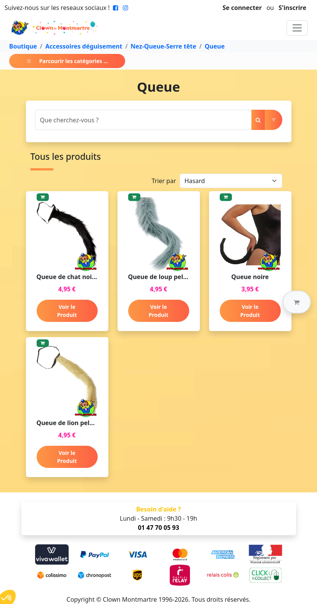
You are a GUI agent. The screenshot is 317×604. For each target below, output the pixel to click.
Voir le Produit (67, 310)
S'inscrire (292, 7)
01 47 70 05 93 (158, 527)
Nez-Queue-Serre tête (163, 46)
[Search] (143, 120)
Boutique (23, 46)
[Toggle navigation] (297, 28)
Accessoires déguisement (83, 46)
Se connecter (242, 7)
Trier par (163, 181)
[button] (297, 302)
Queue (214, 46)
